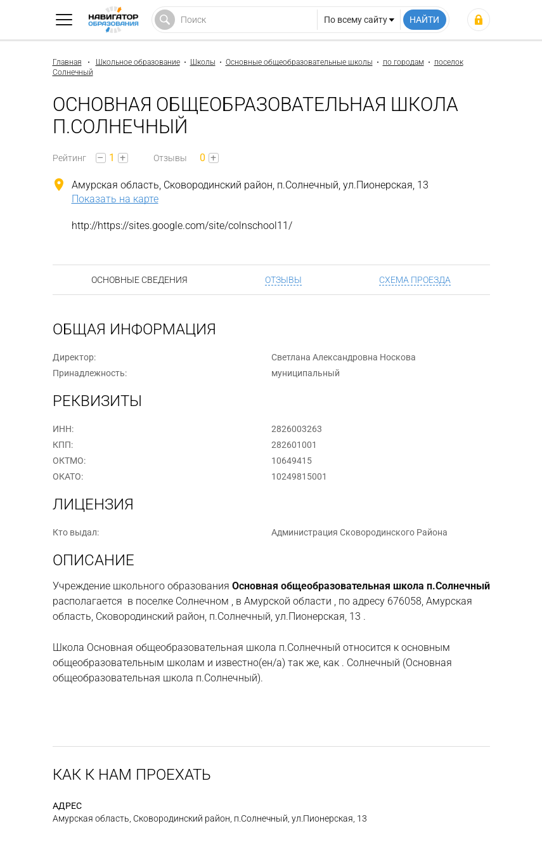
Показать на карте (115, 199)
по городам (403, 62)
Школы (203, 62)
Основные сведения (139, 280)
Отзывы (283, 280)
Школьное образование (138, 62)
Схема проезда (415, 280)
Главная (67, 62)
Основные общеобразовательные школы (299, 62)
